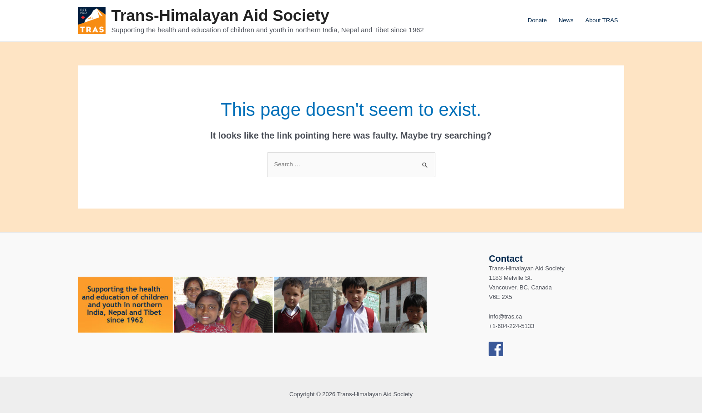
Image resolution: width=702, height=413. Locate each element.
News (566, 20)
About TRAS (601, 20)
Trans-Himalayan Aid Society (220, 15)
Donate (537, 20)
